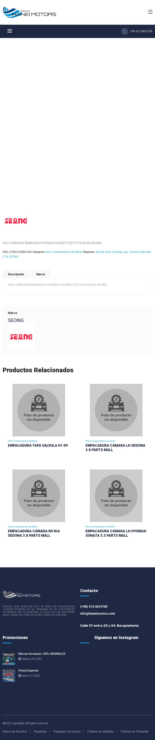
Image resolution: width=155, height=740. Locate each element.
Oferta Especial (28, 670)
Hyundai (117, 252)
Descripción (16, 274)
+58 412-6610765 (141, 31)
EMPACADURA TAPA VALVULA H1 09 (38, 445)
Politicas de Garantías (100, 731)
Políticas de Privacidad (134, 731)
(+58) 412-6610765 (93, 606)
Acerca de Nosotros (15, 731)
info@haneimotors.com (97, 613)
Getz (108, 252)
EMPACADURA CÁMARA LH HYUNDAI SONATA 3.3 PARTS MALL (115, 533)
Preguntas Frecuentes (67, 731)
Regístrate (40, 731)
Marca (40, 274)
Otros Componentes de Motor (63, 252)
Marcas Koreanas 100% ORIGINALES (41, 653)
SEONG (13, 257)
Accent (99, 252)
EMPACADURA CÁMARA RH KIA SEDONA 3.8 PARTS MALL (34, 533)
